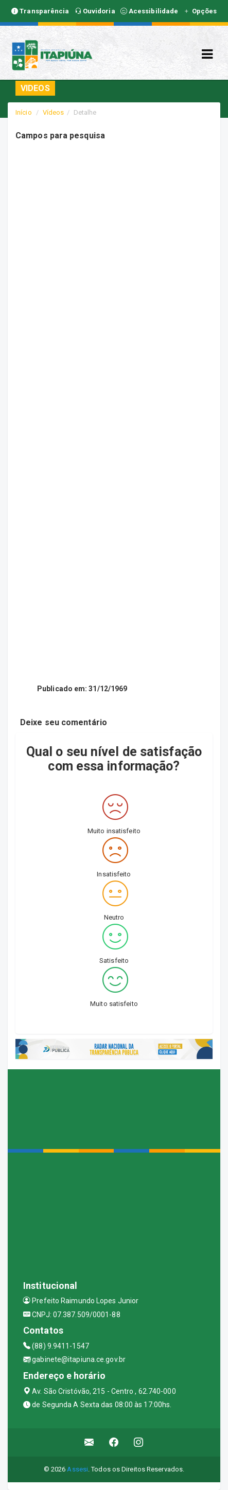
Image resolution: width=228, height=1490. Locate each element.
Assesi (77, 1469)
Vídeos (53, 112)
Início (23, 112)
